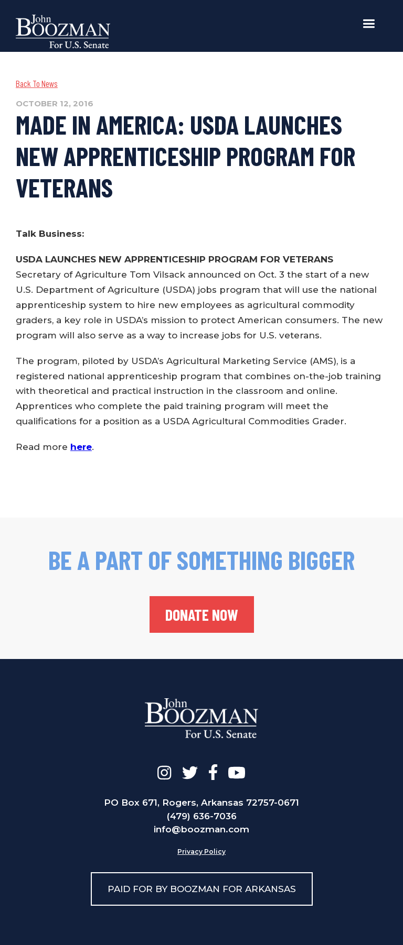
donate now (201, 614)
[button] (368, 23)
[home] (63, 31)
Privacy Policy (201, 851)
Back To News (37, 83)
